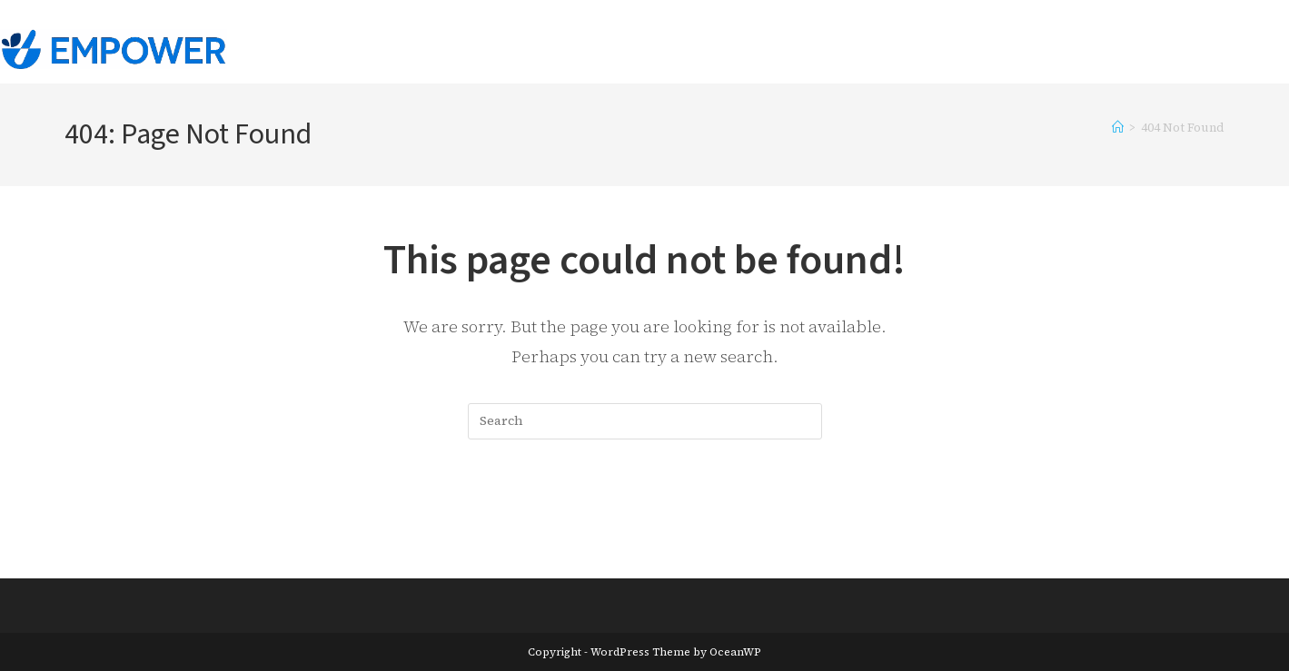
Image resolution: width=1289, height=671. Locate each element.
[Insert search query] (645, 421)
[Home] (1118, 127)
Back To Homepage (644, 513)
